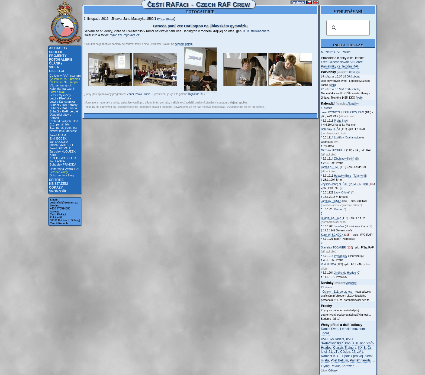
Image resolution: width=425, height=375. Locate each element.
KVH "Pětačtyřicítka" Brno (337, 341)
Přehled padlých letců (64, 121)
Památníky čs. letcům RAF (340, 66)
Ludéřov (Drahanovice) (348, 137)
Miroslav (333, 150)
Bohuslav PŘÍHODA (63, 164)
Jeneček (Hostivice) (346, 226)
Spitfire (56, 180)
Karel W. (332, 234)
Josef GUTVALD (61, 148)
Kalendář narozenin (62, 88)
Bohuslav (330, 129)
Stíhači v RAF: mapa (63, 108)
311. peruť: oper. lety (63, 127)
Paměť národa (360, 360)
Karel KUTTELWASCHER (63, 156)
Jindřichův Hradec (345, 272)
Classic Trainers (344, 348)
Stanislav (333, 247)
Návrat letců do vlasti (63, 130)
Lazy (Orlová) (342, 192)
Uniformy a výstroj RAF (65, 168)
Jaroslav (331, 200)
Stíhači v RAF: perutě (64, 111)
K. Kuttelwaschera (256, 31)
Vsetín (338, 209)
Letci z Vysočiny (60, 95)
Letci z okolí (57, 91)
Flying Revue (330, 366)
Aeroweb (348, 366)
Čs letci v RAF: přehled (65, 78)
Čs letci (56, 71)
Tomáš (330, 167)
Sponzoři (57, 191)
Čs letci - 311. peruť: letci (338, 291)
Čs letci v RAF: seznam (65, 75)
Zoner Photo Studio (138, 94)
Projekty (58, 56)
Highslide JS (195, 94)
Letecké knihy (59, 172)
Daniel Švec (329, 329)
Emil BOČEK (58, 138)
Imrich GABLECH (61, 145)
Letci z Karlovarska (62, 101)
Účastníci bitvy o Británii (60, 116)
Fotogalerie (60, 60)
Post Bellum (339, 360)
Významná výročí (61, 85)
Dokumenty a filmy (62, 175)
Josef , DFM (342, 112)
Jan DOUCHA (59, 141)
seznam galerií (183, 44)
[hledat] (347, 28)
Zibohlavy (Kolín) (344, 158)
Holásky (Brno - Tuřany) (348, 175)
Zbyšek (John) (344, 184)
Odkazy (56, 187)
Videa (54, 67)
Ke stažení (58, 184)
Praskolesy (340, 255)
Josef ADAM (58, 135)
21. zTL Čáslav (339, 352)
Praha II (338, 120)
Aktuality (58, 48)
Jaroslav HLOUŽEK (63, 151)
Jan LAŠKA (57, 161)
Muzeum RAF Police (335, 52)
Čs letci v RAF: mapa (64, 82)
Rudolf (331, 217)
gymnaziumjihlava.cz (125, 35)
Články (56, 63)
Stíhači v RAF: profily (64, 104)
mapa (170, 19)
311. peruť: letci (60, 124)
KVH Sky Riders (332, 339)
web (161, 19)
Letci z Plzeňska (60, 98)
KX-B (362, 348)
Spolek (55, 52)
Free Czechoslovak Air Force (342, 62)
